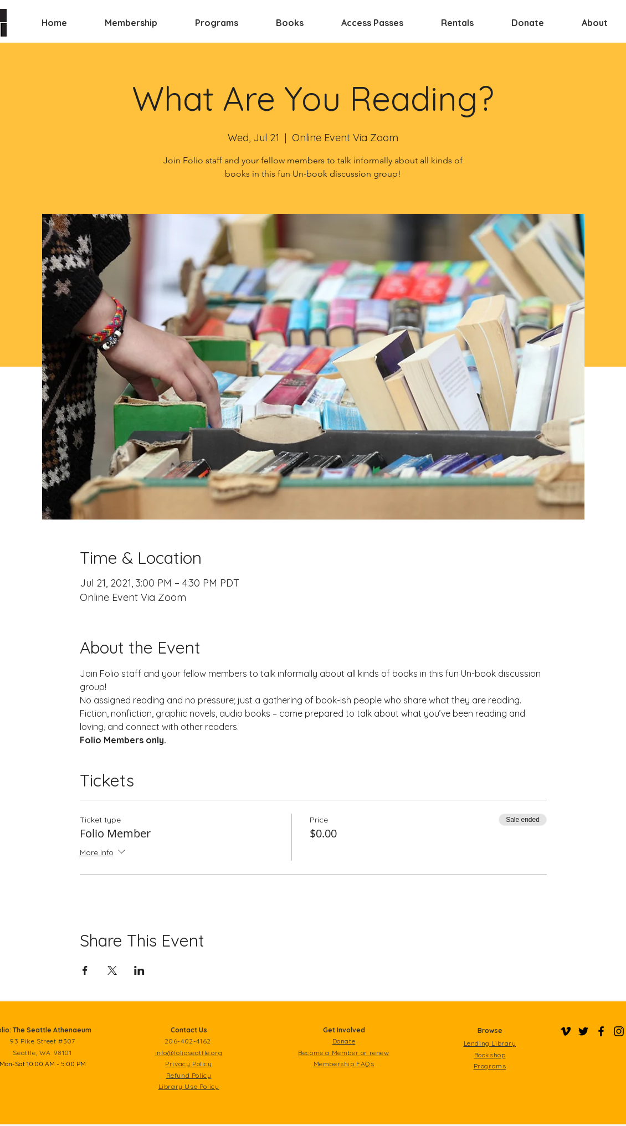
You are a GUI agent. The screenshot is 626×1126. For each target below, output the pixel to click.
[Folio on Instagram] (618, 1031)
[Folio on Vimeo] (565, 1031)
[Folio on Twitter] (583, 1031)
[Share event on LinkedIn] (139, 970)
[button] (131, 23)
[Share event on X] (112, 970)
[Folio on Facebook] (601, 1031)
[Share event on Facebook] (85, 970)
